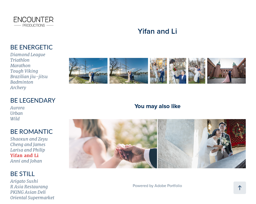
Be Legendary (33, 100)
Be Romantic (31, 131)
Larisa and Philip (27, 150)
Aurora (17, 108)
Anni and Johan (26, 161)
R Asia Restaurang (29, 187)
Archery (18, 87)
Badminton (21, 82)
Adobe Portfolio (168, 185)
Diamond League (27, 54)
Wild (15, 119)
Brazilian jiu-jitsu (29, 76)
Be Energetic (31, 47)
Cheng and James (28, 144)
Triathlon (20, 60)
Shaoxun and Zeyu (29, 139)
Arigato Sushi (24, 181)
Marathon (20, 65)
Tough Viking (24, 71)
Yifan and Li (24, 155)
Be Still (22, 173)
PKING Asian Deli (28, 192)
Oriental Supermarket (32, 198)
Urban (16, 113)
